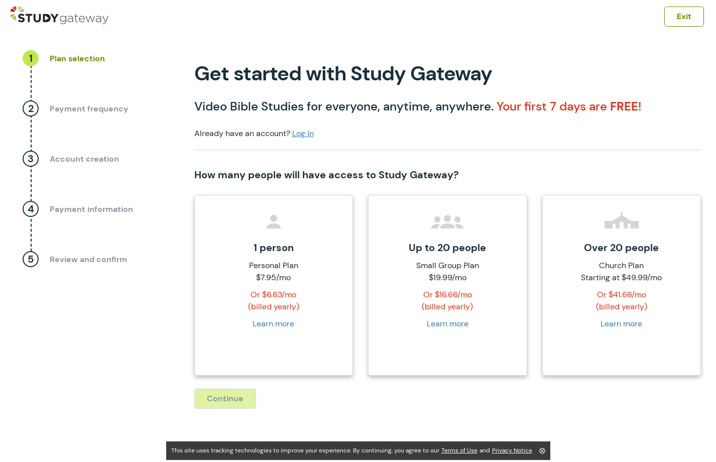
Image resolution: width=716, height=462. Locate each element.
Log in (303, 133)
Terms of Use (459, 450)
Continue (225, 398)
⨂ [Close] (542, 450)
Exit (684, 16)
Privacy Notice (512, 450)
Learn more (273, 323)
